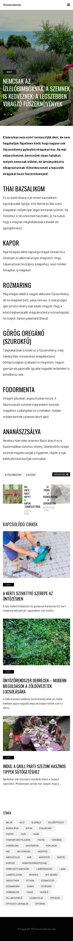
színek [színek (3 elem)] (30, 886)
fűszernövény (14, 474)
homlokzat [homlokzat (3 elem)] (51, 845)
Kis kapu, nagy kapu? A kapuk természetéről (27, 500)
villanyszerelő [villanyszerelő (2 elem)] (14, 897)
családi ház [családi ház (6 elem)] (45, 828)
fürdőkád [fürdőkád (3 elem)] (57, 839)
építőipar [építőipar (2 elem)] (40, 903)
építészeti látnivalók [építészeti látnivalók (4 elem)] (17, 903)
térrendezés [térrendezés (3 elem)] (12, 892)
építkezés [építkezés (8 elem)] (55, 897)
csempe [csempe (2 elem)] (10, 834)
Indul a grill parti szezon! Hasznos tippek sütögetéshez (34, 769)
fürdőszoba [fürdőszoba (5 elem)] (12, 845)
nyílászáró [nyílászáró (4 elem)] (51, 874)
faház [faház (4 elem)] (36, 834)
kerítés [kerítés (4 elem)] (61, 857)
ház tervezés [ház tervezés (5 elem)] (23, 851)
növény (32, 474)
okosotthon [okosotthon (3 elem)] (12, 880)
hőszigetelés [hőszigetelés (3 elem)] (13, 857)
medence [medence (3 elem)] (33, 874)
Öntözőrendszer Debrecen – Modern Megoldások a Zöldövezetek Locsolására (34, 685)
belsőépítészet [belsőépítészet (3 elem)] (56, 822)
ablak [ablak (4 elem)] (9, 822)
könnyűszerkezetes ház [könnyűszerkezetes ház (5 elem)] (34, 863)
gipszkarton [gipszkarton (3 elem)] (32, 845)
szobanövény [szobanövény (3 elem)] (13, 886)
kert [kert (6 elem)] (29, 857)
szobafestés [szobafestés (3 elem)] (47, 880)
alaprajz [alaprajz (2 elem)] (36, 822)
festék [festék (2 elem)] (41, 839)
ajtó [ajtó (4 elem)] (21, 822)
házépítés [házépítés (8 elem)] (43, 851)
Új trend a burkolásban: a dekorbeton (46, 498)
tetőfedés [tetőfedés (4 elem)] (46, 886)
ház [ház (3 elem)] (8, 851)
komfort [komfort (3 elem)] (10, 863)
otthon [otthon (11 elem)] (30, 880)
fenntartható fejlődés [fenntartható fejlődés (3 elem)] (18, 839)
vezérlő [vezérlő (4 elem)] (44, 892)
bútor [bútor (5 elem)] (29, 828)
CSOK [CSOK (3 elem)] (23, 834)
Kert (9, 71)
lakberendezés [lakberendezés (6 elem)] (44, 868)
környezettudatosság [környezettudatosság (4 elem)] (17, 868)
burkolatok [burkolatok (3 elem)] (12, 828)
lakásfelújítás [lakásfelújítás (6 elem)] (14, 874)
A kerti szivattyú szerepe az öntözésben (28, 596)
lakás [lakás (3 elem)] (63, 868)
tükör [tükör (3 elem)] (29, 892)
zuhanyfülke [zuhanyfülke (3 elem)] (36, 897)
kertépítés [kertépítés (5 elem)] (44, 857)
